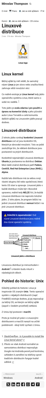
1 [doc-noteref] (18, 101)
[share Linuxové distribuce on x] (8, 384)
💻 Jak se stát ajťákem (19, 21)
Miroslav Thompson (15, 3)
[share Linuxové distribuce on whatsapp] (28, 384)
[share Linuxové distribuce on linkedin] (13, 384)
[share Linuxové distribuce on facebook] (23, 384)
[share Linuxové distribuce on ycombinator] (38, 384)
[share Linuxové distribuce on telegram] (33, 384)
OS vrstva (34, 21)
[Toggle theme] (30, 3)
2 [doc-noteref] (10, 268)
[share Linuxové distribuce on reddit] (18, 384)
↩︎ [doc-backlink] (24, 340)
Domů (4, 21)
